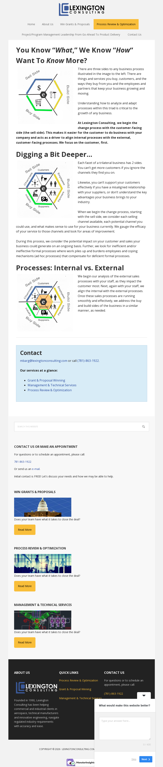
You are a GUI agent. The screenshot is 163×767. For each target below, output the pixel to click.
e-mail (36, 469)
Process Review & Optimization (50, 390)
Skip (134, 759)
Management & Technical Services (52, 385)
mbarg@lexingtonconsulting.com (43, 361)
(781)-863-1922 (88, 361)
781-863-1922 (22, 461)
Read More (25, 529)
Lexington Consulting (81, 9)
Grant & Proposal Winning (46, 380)
